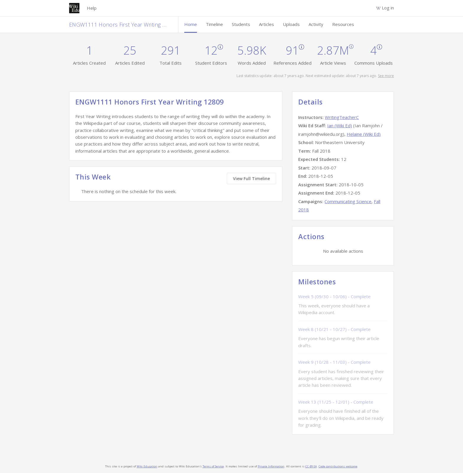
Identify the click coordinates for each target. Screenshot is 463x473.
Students (241, 24)
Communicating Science (348, 201)
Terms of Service (213, 466)
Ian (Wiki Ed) (339, 125)
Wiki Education (147, 466)
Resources (343, 24)
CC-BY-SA (311, 466)
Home (190, 24)
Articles (266, 24)
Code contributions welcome (338, 466)
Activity (316, 24)
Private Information (271, 466)
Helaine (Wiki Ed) (364, 134)
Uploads (291, 24)
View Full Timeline (251, 178)
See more (386, 75)
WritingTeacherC (342, 117)
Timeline (214, 24)
